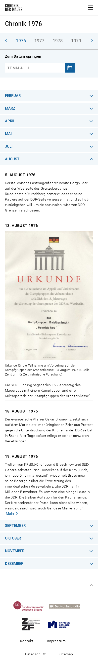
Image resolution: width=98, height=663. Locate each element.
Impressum (56, 641)
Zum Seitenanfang (91, 585)
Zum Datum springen (23, 56)
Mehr (10, 513)
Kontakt (26, 641)
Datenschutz (35, 654)
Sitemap (66, 654)
